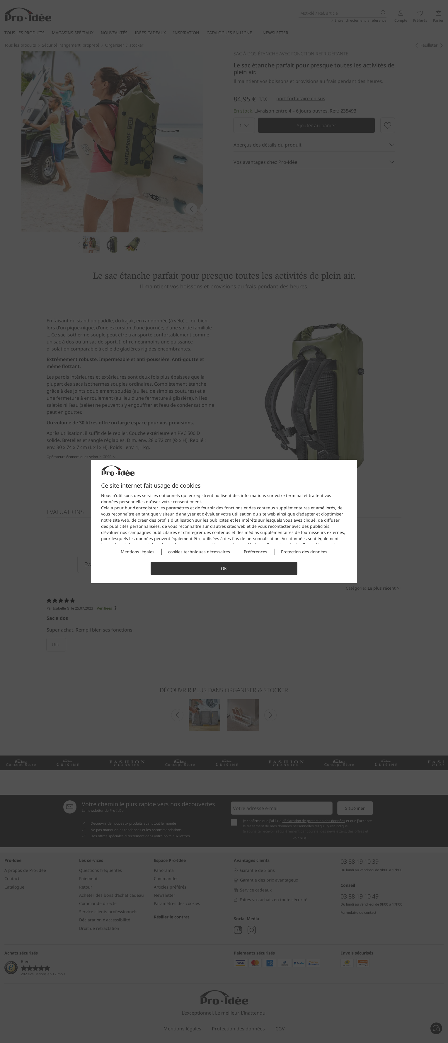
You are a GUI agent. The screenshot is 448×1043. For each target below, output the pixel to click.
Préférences (255, 551)
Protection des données (304, 551)
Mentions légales (137, 551)
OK (224, 568)
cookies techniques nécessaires (199, 551)
